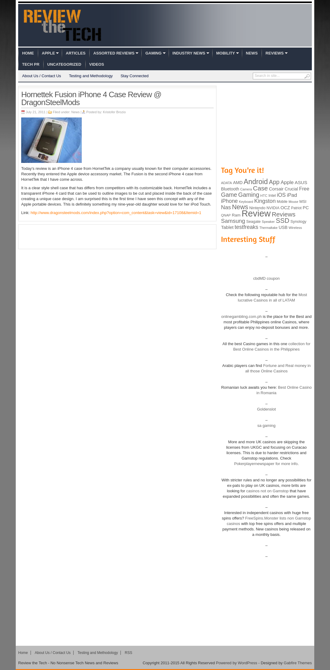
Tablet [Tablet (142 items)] (227, 227)
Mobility (225, 53)
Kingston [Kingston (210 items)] (265, 201)
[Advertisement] (117, 237)
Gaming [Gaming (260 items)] (248, 194)
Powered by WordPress (236, 663)
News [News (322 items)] (240, 207)
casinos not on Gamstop (267, 491)
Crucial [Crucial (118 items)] (291, 188)
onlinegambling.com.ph (241, 316)
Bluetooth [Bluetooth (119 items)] (230, 188)
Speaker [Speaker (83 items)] (268, 221)
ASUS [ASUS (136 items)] (301, 182)
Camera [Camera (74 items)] (246, 189)
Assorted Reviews (113, 53)
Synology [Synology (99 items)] (298, 221)
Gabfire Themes (298, 663)
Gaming (153, 53)
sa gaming (266, 425)
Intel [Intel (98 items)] (272, 195)
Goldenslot (266, 409)
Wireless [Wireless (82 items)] (295, 227)
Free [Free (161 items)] (304, 188)
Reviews (275, 53)
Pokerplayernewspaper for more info (266, 463)
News (252, 53)
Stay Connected (134, 76)
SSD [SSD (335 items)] (282, 220)
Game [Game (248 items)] (229, 194)
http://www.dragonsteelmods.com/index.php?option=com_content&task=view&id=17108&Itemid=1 (116, 212)
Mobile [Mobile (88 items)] (282, 202)
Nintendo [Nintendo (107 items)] (257, 208)
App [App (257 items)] (274, 182)
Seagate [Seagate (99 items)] (253, 221)
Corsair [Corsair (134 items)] (276, 188)
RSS (128, 653)
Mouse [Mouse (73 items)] (293, 201)
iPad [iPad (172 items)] (292, 195)
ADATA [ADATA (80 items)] (226, 183)
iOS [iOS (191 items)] (281, 195)
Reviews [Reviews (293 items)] (283, 214)
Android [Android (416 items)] (256, 182)
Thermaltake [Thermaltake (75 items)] (268, 227)
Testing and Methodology (91, 76)
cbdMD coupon (266, 278)
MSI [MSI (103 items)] (302, 201)
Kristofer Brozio (114, 112)
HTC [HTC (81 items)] (263, 195)
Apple (48, 53)
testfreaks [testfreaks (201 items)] (246, 227)
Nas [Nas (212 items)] (226, 207)
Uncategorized (64, 64)
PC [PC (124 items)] (306, 207)
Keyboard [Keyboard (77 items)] (246, 201)
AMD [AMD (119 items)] (238, 182)
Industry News (189, 53)
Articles (75, 53)
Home (28, 53)
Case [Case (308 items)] (260, 188)
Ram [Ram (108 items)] (236, 215)
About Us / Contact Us (41, 76)
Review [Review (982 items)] (256, 213)
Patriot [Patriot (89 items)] (296, 208)
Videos (96, 64)
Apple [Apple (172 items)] (287, 182)
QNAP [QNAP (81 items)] (226, 215)
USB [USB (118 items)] (283, 227)
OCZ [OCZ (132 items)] (285, 207)
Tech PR (30, 64)
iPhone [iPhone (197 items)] (229, 201)
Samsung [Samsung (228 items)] (233, 221)
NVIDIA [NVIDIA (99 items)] (272, 208)
